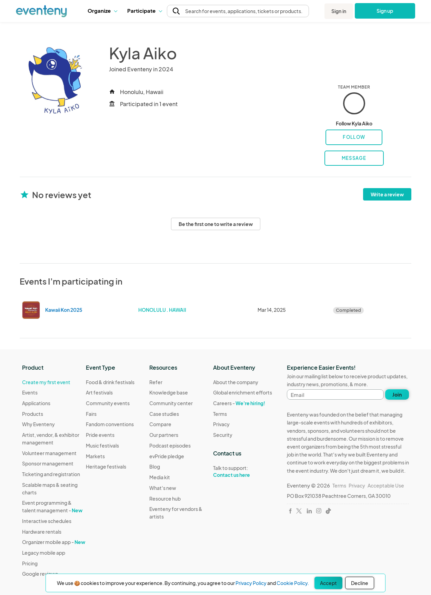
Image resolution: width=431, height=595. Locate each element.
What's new (162, 488)
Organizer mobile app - (53, 542)
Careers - (239, 403)
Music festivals (102, 445)
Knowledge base (168, 392)
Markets (95, 456)
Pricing (30, 563)
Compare (160, 424)
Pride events (100, 435)
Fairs (91, 414)
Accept (328, 583)
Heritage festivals (106, 466)
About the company (235, 382)
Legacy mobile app (43, 553)
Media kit (159, 477)
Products (32, 414)
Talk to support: (242, 472)
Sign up (385, 11)
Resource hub (165, 498)
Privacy (221, 424)
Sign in (338, 11)
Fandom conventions (110, 424)
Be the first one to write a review (216, 224)
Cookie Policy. (293, 583)
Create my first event (46, 382)
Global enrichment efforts (242, 392)
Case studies (164, 414)
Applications (36, 403)
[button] (102, 10)
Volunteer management (49, 453)
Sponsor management (47, 463)
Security (222, 435)
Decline (359, 583)
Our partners (163, 435)
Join (397, 394)
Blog (154, 466)
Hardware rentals (41, 532)
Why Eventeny (38, 424)
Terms (220, 414)
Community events (108, 403)
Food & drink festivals (110, 382)
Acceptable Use (386, 485)
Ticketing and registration (51, 474)
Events (30, 392)
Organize (102, 10)
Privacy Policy (251, 583)
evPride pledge (166, 456)
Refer (155, 382)
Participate (144, 10)
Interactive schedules (46, 521)
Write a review (387, 194)
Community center (171, 403)
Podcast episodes (170, 445)
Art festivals (99, 392)
